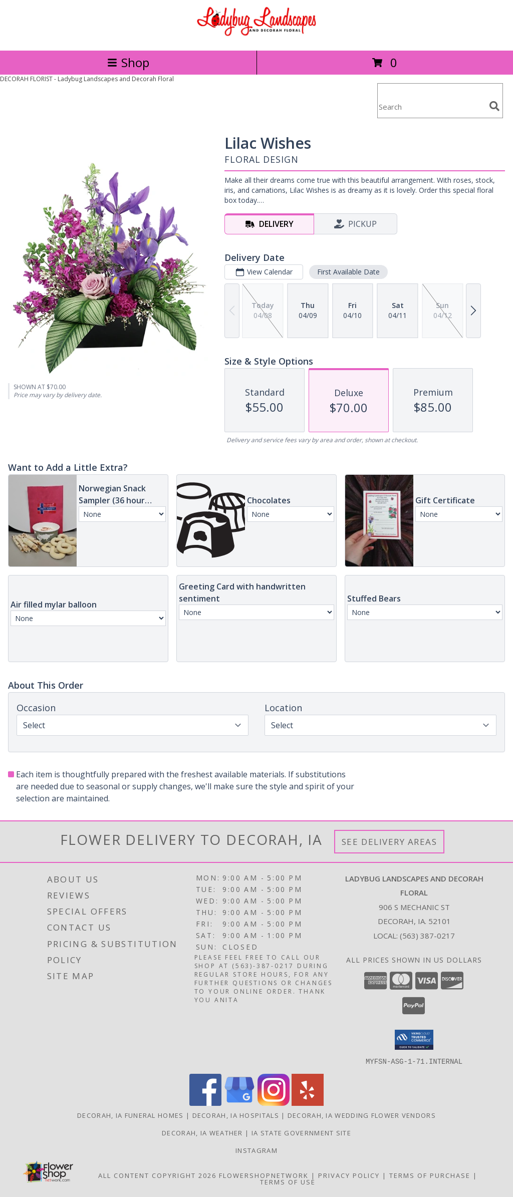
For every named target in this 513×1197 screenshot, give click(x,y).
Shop (128, 62)
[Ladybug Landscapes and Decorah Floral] (256, 36)
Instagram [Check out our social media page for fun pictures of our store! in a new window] (256, 1149)
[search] (494, 106)
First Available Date (348, 271)
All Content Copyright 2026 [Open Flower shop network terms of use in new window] (157, 1174)
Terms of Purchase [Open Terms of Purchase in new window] (429, 1174)
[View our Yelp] (308, 1102)
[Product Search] (431, 107)
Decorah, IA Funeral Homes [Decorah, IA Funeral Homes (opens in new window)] (130, 1114)
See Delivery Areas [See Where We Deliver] (389, 841)
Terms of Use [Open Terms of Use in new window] (288, 1181)
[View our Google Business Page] (239, 1102)
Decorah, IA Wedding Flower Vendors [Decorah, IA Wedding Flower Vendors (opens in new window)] (362, 1114)
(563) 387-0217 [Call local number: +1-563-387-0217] (427, 936)
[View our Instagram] (274, 1102)
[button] (414, 1040)
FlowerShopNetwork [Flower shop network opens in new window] (264, 1174)
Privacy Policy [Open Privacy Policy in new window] (349, 1174)
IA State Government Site (301, 1132)
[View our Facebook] (205, 1102)
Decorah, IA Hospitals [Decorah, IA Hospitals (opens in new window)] (235, 1114)
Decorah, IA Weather (202, 1132)
